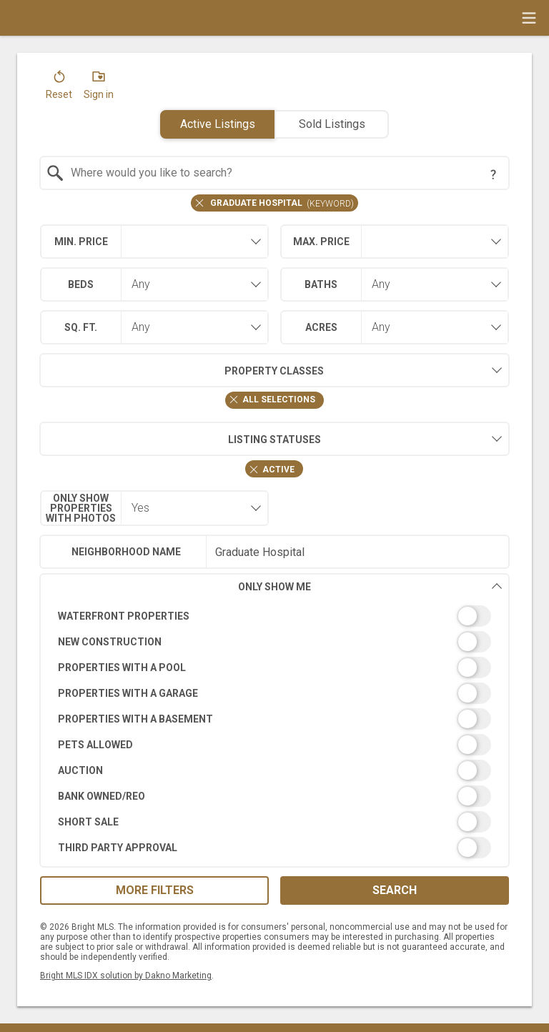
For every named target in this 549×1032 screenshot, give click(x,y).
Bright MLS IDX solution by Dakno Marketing (126, 976)
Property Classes (182, 370)
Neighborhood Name (126, 551)
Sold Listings (332, 124)
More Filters (155, 890)
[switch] (275, 616)
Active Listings (217, 124)
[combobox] (274, 173)
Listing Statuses (180, 439)
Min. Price (81, 241)
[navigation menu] (529, 17)
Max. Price (321, 241)
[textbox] (283, 173)
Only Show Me (370, 586)
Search (394, 890)
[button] (58, 88)
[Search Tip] (493, 174)
